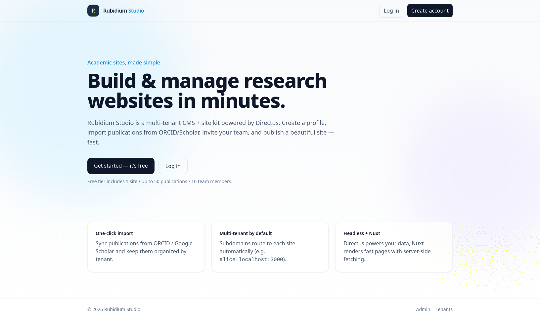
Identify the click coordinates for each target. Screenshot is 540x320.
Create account (430, 10)
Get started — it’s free (121, 165)
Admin (423, 309)
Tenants (444, 309)
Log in (391, 10)
